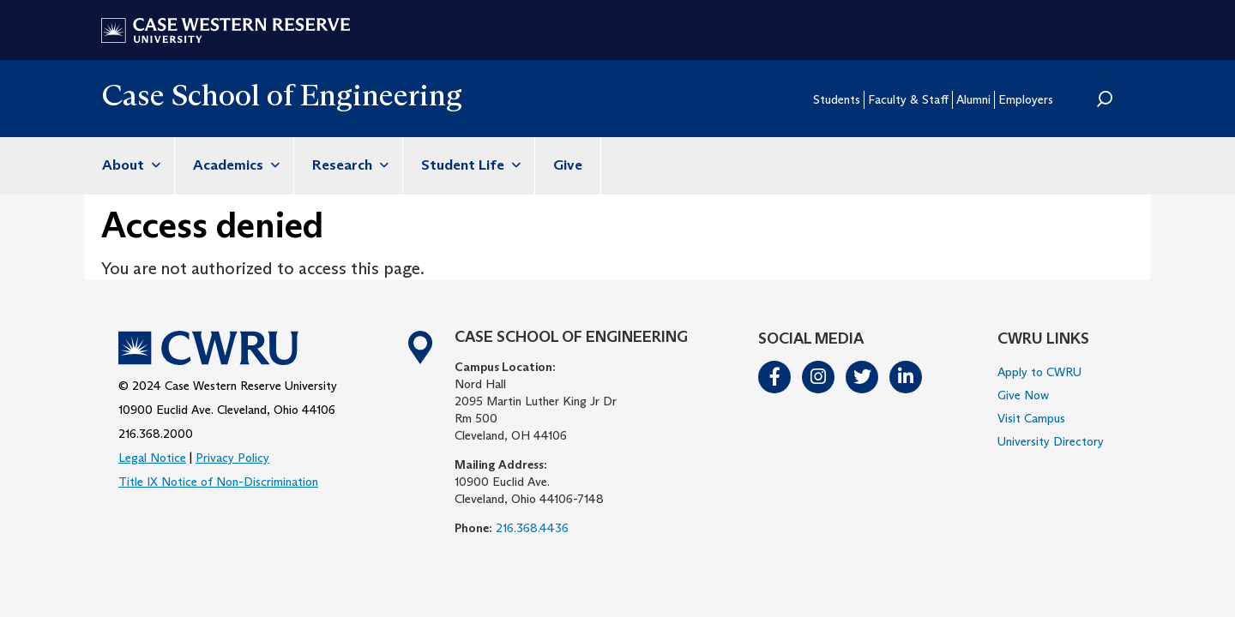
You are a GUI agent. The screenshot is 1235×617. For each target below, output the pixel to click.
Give (567, 165)
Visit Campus (1031, 418)
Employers (1025, 99)
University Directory (1050, 441)
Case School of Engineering (281, 94)
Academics (234, 165)
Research (348, 165)
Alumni (973, 99)
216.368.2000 (155, 433)
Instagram (819, 377)
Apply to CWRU (1039, 372)
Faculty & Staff (908, 99)
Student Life (468, 165)
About (129, 165)
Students (836, 99)
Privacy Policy (232, 457)
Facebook (775, 377)
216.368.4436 (532, 528)
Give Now (1023, 395)
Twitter (863, 377)
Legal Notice (152, 457)
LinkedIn (906, 377)
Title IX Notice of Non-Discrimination (218, 481)
